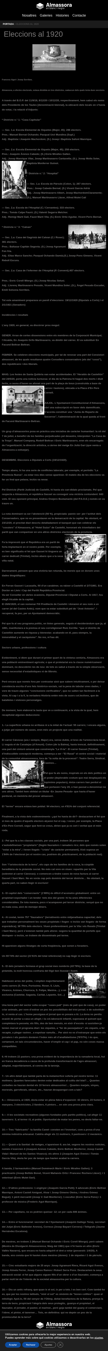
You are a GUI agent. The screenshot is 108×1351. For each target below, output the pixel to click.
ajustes (98, 1338)
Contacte (79, 15)
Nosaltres (29, 15)
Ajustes (48, 1344)
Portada (8, 24)
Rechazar (30, 1344)
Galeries (46, 15)
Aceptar (13, 1344)
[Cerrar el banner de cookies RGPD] (60, 1345)
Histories (62, 15)
